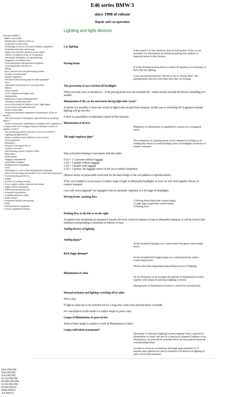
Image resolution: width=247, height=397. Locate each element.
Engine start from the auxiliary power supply (25, 52)
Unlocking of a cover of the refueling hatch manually (28, 170)
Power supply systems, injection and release (24, 184)
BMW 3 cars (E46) (12, 38)
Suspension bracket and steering (19, 200)
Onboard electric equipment (17, 206)
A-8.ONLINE (8, 375)
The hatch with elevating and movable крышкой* (27, 79)
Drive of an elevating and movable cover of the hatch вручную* (33, 173)
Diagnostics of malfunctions (17, 60)
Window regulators (13, 76)
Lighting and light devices (16, 134)
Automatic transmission (15, 192)
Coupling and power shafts (17, 195)
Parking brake (11, 96)
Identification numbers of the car (19, 41)
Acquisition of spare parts (16, 43)
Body (7, 203)
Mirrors (8, 87)
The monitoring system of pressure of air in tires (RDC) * (30, 131)
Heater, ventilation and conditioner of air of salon (27, 137)
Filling (8, 68)
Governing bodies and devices (18, 65)
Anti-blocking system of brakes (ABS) (22, 151)
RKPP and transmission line (17, 189)
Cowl (7, 167)
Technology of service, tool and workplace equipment (29, 46)
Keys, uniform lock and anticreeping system (24, 71)
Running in (10, 143)
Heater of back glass (14, 109)
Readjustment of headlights (17, 165)
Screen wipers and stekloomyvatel (20, 107)
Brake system (11, 156)
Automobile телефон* (15, 162)
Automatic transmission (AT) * (18, 101)
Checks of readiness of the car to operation (24, 54)
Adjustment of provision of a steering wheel (24, 85)
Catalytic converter (13, 148)
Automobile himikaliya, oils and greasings (24, 57)
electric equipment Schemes (17, 209)
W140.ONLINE (9, 384)
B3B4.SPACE (8, 390)
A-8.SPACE (7, 392)
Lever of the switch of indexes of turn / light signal (27, 104)
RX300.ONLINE (10, 381)
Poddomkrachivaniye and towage (19, 49)
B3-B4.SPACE (9, 387)
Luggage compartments (15, 159)
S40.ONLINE (8, 372)
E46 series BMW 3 (11, 35)
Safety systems (11, 90)
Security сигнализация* (16, 74)
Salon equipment (12, 140)
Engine (8, 178)
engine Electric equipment (16, 187)
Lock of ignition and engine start (19, 93)
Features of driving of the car (18, 145)
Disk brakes (10, 154)
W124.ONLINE (9, 378)
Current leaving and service (17, 176)
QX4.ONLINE (9, 369)
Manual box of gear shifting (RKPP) (21, 98)
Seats (7, 82)
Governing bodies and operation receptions (24, 63)
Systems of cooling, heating (17, 181)
